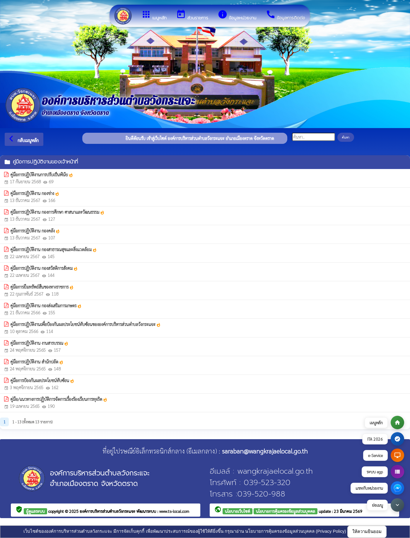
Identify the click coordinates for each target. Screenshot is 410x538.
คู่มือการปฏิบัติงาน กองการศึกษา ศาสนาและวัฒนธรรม (57, 212)
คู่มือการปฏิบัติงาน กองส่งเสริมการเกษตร (46, 305)
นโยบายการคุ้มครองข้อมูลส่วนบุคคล (285, 511)
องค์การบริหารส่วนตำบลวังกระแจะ (108, 511)
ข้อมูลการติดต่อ (285, 15)
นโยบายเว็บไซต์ (237, 511)
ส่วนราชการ (192, 15)
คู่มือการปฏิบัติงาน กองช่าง (34, 193)
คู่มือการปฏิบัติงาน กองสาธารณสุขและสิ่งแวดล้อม (53, 249)
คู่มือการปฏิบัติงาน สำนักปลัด (37, 362)
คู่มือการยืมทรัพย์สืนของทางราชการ (42, 287)
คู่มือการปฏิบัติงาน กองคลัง (35, 231)
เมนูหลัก (154, 15)
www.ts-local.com (174, 511)
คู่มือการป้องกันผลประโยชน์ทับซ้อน (42, 380)
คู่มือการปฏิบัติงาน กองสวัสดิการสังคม (44, 268)
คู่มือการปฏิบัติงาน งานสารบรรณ (39, 343)
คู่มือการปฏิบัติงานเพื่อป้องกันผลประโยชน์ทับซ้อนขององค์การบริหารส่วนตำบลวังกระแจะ (85, 324)
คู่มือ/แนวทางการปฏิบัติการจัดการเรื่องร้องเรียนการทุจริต (58, 399)
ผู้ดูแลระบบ (35, 511)
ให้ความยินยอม (367, 531)
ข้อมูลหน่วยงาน (237, 15)
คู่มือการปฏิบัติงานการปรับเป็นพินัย (41, 174)
